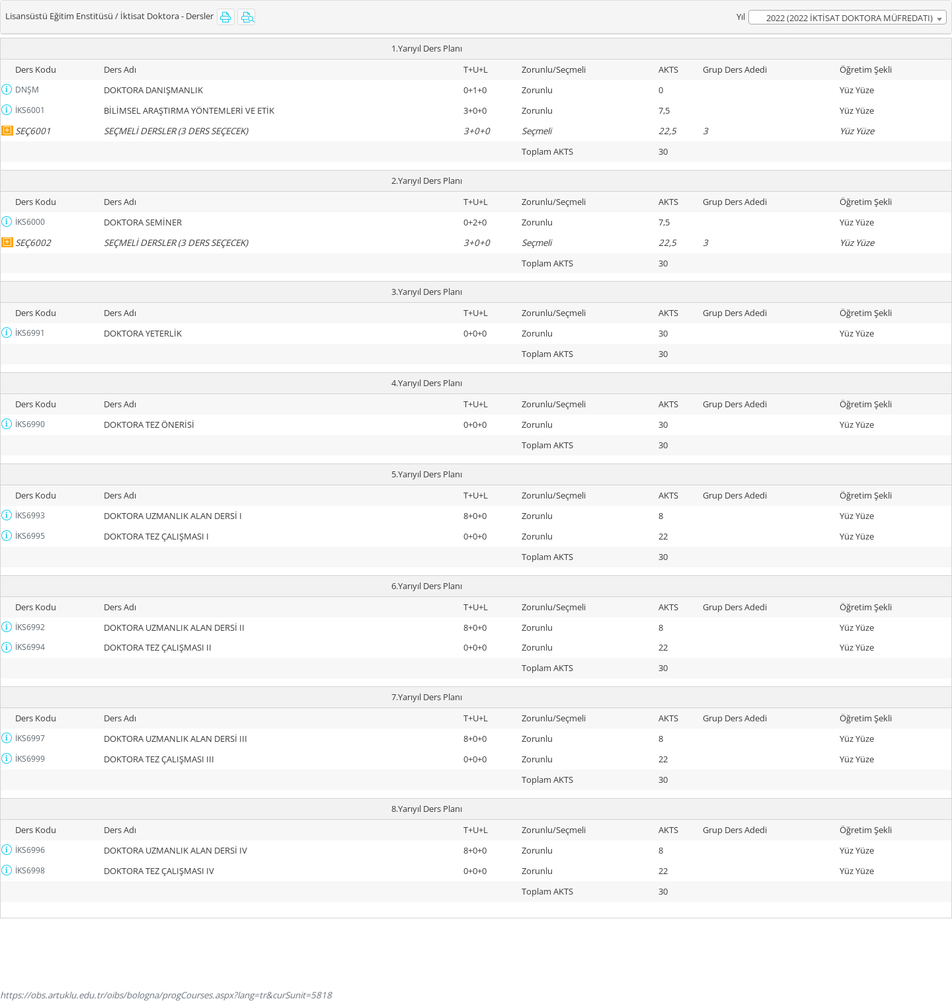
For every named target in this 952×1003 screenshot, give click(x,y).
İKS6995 (30, 536)
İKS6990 (30, 424)
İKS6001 (30, 110)
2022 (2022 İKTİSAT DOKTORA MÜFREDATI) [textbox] (849, 18)
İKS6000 (30, 221)
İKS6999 (30, 758)
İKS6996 (30, 850)
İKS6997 (30, 738)
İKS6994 (30, 647)
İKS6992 (30, 627)
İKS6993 (30, 515)
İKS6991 (30, 333)
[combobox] (847, 17)
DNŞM (27, 89)
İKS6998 (30, 870)
